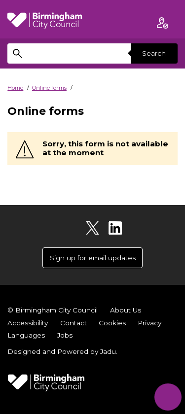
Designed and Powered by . (62, 351)
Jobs (65, 335)
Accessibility (27, 323)
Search (154, 53)
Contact (73, 323)
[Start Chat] (168, 397)
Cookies (112, 323)
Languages (26, 335)
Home (15, 87)
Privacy (149, 323)
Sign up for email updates (93, 258)
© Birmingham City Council (52, 310)
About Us (125, 310)
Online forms (49, 87)
